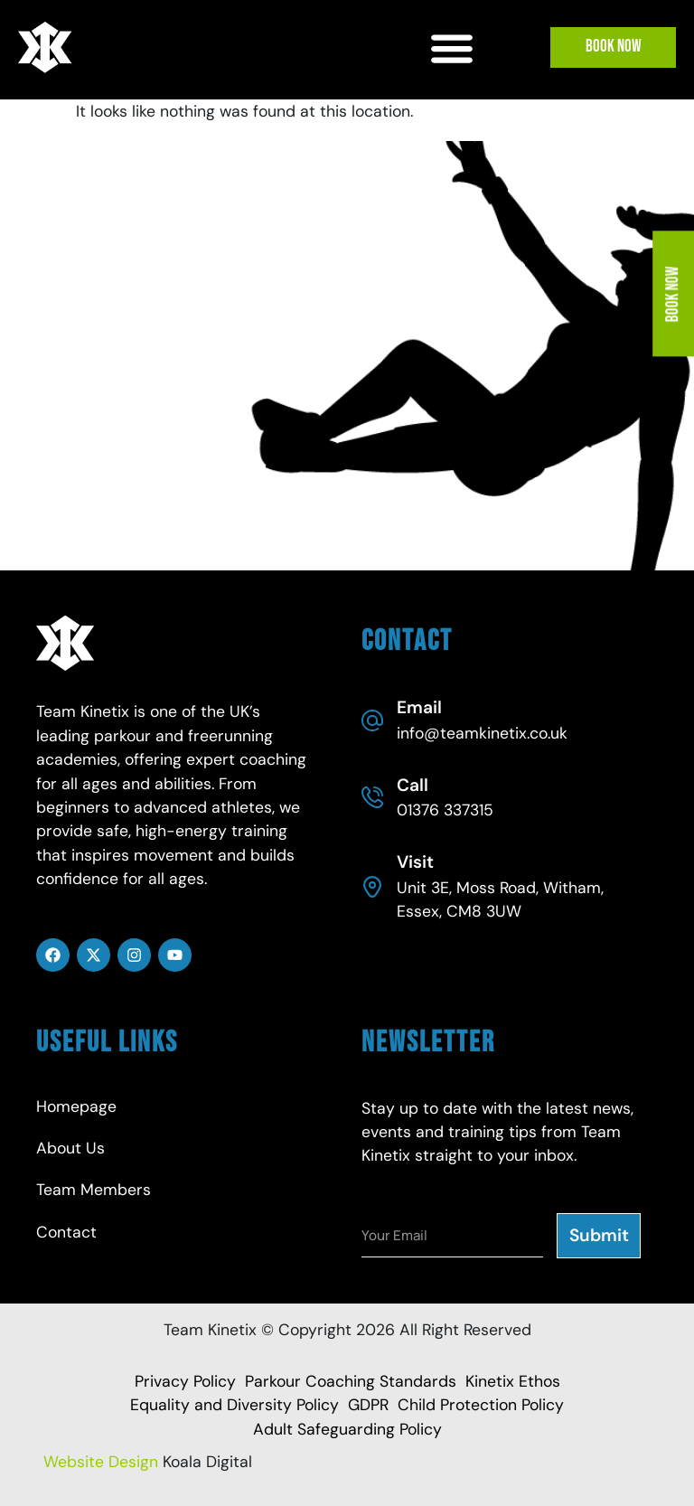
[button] (452, 47)
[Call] (372, 797)
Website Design (100, 1462)
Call (412, 785)
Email (419, 707)
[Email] (372, 720)
